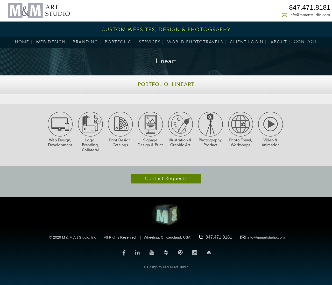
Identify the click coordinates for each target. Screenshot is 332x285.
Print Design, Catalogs (120, 143)
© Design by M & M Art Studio (166, 267)
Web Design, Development (60, 143)
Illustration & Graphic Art (180, 143)
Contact (305, 42)
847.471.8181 (309, 8)
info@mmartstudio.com (310, 15)
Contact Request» (166, 178)
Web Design (51, 42)
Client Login (246, 42)
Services (150, 42)
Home (22, 42)
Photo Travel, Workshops (240, 143)
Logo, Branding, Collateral (90, 146)
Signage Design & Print (150, 143)
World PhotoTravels (195, 42)
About (278, 42)
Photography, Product (210, 143)
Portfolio (118, 42)
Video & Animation (270, 143)
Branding (85, 42)
